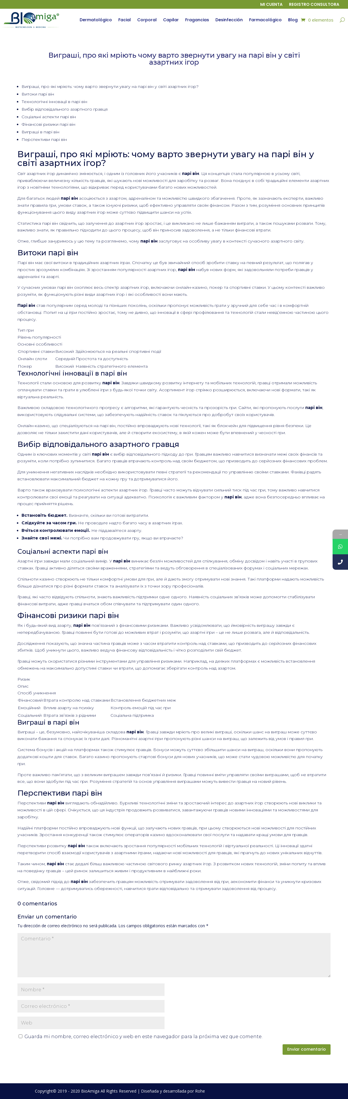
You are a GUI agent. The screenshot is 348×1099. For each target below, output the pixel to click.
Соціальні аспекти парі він (49, 116)
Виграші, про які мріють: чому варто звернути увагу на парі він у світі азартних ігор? (110, 86)
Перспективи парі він (44, 139)
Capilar (171, 20)
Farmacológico (265, 20)
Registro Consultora (314, 4)
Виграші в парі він (40, 132)
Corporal (147, 20)
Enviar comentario (306, 1049)
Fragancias (197, 20)
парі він (50, 223)
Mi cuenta (271, 4)
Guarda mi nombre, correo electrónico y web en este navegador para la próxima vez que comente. (143, 1036)
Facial (124, 20)
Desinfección (229, 20)
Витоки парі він (38, 94)
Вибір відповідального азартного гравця (65, 109)
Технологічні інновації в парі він (54, 101)
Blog (293, 20)
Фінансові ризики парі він (48, 124)
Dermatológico (96, 20)
